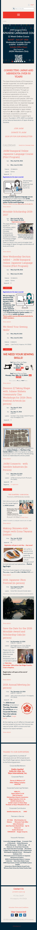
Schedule (7, 169)
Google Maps (24, 517)
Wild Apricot (17, 926)
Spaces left (6, 174)
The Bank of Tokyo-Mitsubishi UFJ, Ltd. (17, 805)
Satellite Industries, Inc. (17, 801)
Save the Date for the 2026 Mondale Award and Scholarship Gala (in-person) (17, 633)
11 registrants (14, 484)
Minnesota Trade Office (21, 822)
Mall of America (17, 795)
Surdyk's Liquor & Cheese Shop (17, 803)
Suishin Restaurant (17, 830)
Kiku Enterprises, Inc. (20, 820)
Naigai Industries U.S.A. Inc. (17, 799)
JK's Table (10, 820)
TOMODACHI (11, 832)
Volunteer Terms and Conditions (18, 907)
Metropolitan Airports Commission (17, 797)
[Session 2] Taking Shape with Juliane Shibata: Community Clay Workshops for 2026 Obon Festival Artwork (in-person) (17, 396)
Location (7, 171)
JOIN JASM (18, 128)
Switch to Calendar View (26, 145)
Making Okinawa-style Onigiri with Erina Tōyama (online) (17, 531)
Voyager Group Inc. (22, 832)
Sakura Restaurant (18, 824)
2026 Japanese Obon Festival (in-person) (14, 581)
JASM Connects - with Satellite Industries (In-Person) (15, 466)
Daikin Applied (17, 769)
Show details (7, 207)
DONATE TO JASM (18, 132)
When (7, 473)
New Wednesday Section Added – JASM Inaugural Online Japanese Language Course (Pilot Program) (18, 261)
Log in (32, 4)
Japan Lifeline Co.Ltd (17, 793)
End (8, 165)
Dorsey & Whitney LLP (17, 780)
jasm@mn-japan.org (18, 892)
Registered (6, 484)
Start (8, 161)
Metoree (10, 822)
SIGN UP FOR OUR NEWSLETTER (18, 136)
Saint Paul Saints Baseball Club (15, 826)
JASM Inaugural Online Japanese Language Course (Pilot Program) (18, 154)
